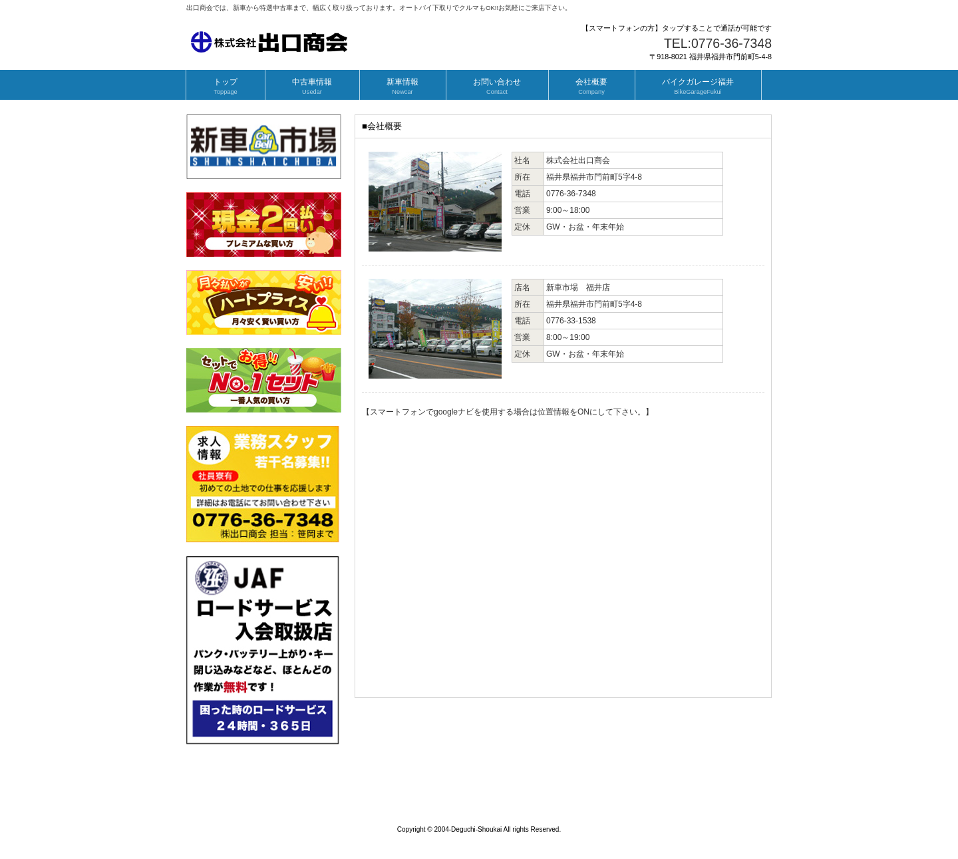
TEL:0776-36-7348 (718, 43)
